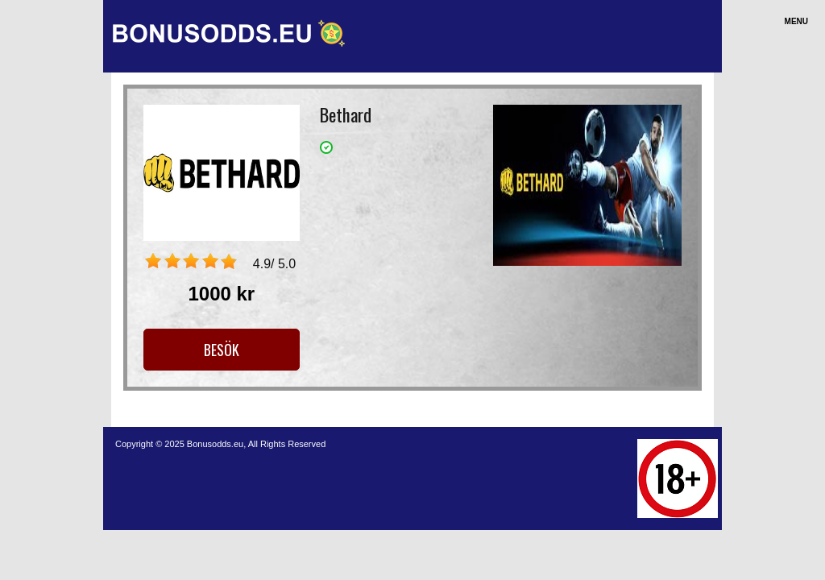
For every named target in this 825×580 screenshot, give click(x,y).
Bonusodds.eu (215, 444)
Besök (221, 349)
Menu (796, 21)
